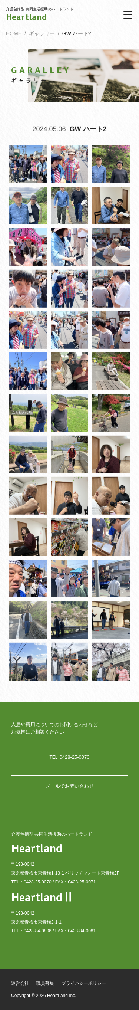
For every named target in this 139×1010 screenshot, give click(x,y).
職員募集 (45, 983)
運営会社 (20, 983)
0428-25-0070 (70, 757)
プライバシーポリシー (84, 983)
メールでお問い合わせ (70, 786)
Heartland (26, 17)
